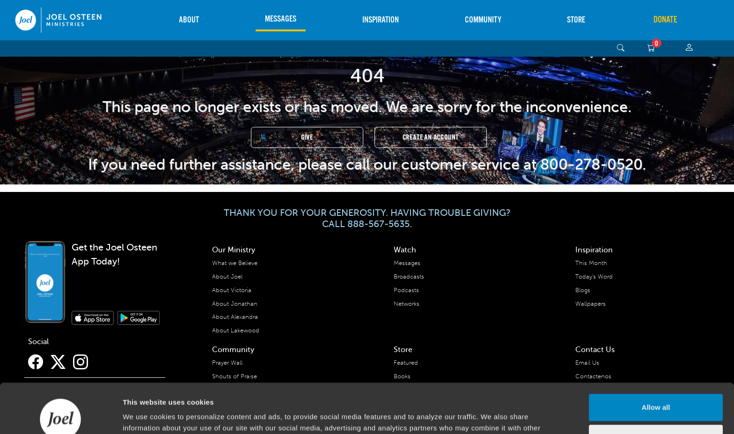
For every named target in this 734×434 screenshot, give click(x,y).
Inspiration (380, 20)
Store (576, 20)
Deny (656, 388)
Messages (280, 19)
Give (307, 137)
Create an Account (431, 137)
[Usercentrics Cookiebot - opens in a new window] (61, 416)
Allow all (656, 358)
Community (483, 20)
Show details (144, 415)
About (189, 20)
